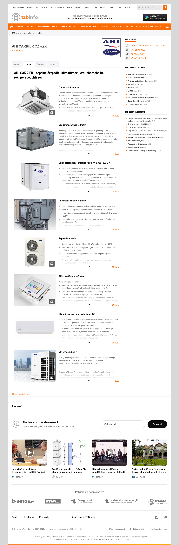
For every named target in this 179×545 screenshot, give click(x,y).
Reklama (29, 517)
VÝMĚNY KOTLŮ (138, 50)
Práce (69, 7)
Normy (86, 7)
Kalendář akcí (32, 7)
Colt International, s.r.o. (135, 104)
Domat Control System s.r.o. (137, 101)
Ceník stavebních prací (135, 94)
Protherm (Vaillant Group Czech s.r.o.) (140, 81)
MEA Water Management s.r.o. (138, 74)
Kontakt (53, 64)
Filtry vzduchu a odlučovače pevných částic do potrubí (146, 131)
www (117, 116)
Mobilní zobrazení (117, 529)
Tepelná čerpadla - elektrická (137, 124)
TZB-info (15, 33)
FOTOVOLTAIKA (138, 54)
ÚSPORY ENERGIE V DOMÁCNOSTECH (148, 46)
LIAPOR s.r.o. (132, 91)
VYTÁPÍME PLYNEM (139, 58)
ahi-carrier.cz (17, 50)
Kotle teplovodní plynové (136, 141)
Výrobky (28, 64)
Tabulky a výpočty (57, 7)
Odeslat (157, 424)
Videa (95, 7)
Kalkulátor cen (115, 7)
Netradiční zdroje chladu (136, 147)
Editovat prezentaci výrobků (21, 394)
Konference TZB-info (83, 517)
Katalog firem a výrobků (32, 33)
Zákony (78, 7)
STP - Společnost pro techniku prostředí (141, 97)
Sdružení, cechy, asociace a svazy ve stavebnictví (144, 137)
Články (40, 64)
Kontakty (44, 517)
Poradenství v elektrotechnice (138, 144)
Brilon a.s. (131, 87)
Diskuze (44, 7)
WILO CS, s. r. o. (133, 84)
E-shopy (103, 7)
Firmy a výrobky (18, 7)
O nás (15, 517)
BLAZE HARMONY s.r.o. (136, 78)
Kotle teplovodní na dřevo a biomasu (140, 134)
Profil (17, 64)
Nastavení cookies (159, 529)
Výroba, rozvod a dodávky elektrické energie (142, 151)
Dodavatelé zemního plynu (137, 127)
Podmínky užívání (137, 529)
